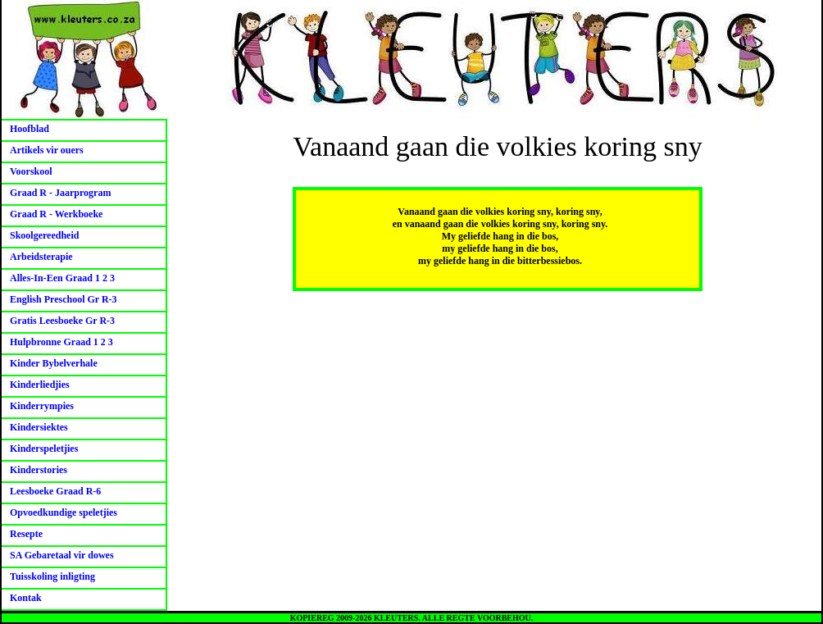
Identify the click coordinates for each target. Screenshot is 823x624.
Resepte (26, 534)
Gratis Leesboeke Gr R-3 (62, 320)
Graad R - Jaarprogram (60, 192)
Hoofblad (29, 128)
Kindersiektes (39, 427)
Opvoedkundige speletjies (63, 512)
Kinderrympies (42, 406)
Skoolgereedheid (44, 235)
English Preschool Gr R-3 (63, 299)
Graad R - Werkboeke (56, 214)
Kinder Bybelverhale (54, 363)
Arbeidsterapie (41, 256)
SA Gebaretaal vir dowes (62, 555)
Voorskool (31, 171)
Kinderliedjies (40, 384)
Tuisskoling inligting (52, 576)
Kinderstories (38, 470)
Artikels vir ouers (47, 150)
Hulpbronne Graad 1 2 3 (61, 342)
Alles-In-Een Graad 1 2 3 (62, 278)
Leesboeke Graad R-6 (55, 491)
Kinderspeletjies (44, 448)
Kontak (26, 598)
